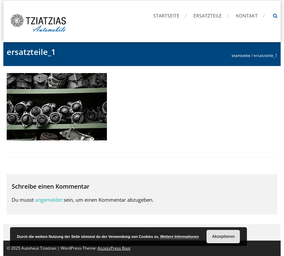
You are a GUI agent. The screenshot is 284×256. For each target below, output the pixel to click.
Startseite (166, 15)
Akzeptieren (223, 236)
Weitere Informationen (179, 237)
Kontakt (247, 15)
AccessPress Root (114, 248)
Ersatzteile (207, 15)
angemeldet (48, 199)
